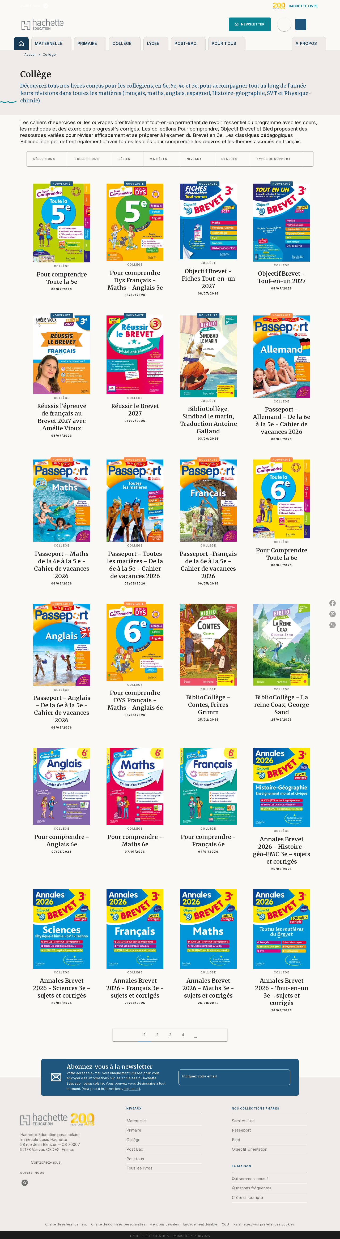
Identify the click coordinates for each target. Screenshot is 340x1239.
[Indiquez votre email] (227, 1077)
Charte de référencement (66, 1224)
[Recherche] (284, 24)
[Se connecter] (307, 24)
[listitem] (45, 6)
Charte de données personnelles (118, 1224)
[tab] (21, 43)
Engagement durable (200, 1224)
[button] (250, 24)
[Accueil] (42, 24)
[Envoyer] (284, 1077)
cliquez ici (132, 1089)
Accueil (30, 55)
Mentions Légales (164, 1224)
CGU (225, 1224)
